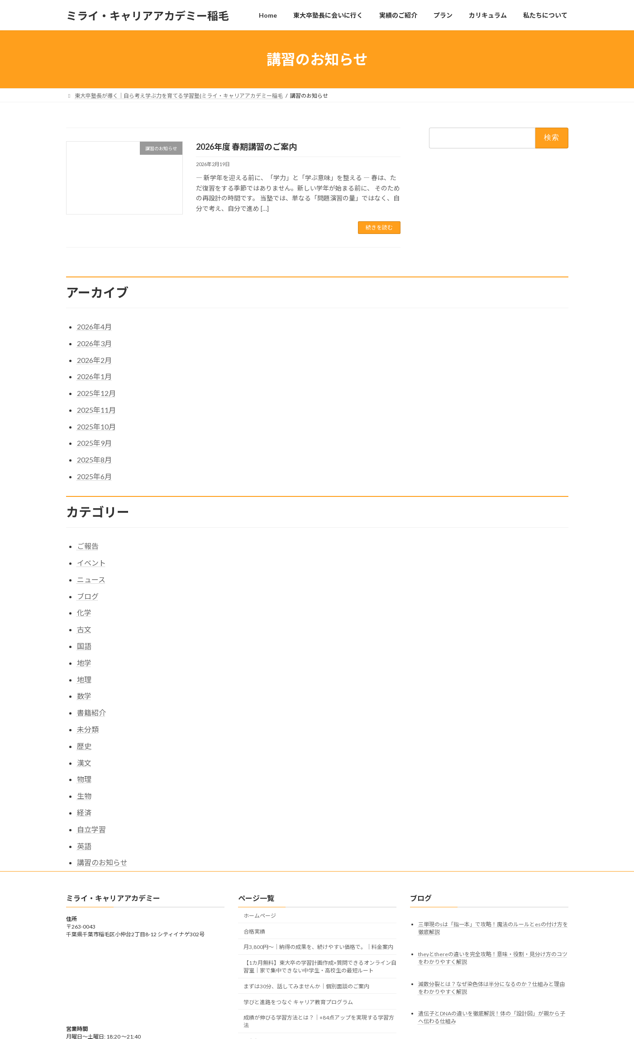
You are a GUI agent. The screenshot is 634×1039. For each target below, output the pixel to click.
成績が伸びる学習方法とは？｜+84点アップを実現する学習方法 (318, 1022)
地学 (84, 662)
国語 (84, 646)
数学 (84, 695)
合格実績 (254, 931)
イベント (91, 562)
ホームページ (259, 915)
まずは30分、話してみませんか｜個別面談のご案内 (306, 986)
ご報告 (88, 546)
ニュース (91, 579)
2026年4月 (94, 326)
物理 (84, 779)
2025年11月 (96, 409)
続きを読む (379, 227)
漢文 (84, 762)
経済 (84, 812)
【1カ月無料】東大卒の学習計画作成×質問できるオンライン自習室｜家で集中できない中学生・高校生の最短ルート (319, 967)
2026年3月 (94, 343)
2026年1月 (94, 376)
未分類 (88, 729)
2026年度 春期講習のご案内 (246, 147)
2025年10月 (96, 426)
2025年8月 (94, 459)
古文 (84, 629)
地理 (84, 679)
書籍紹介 (91, 712)
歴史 (84, 746)
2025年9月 (94, 442)
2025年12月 (96, 393)
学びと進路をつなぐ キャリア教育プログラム (298, 1002)
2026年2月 (94, 360)
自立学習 (91, 829)
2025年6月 (94, 476)
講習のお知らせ (102, 862)
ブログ (88, 596)
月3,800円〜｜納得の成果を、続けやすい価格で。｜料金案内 (318, 947)
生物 (84, 795)
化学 (84, 612)
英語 (84, 846)
